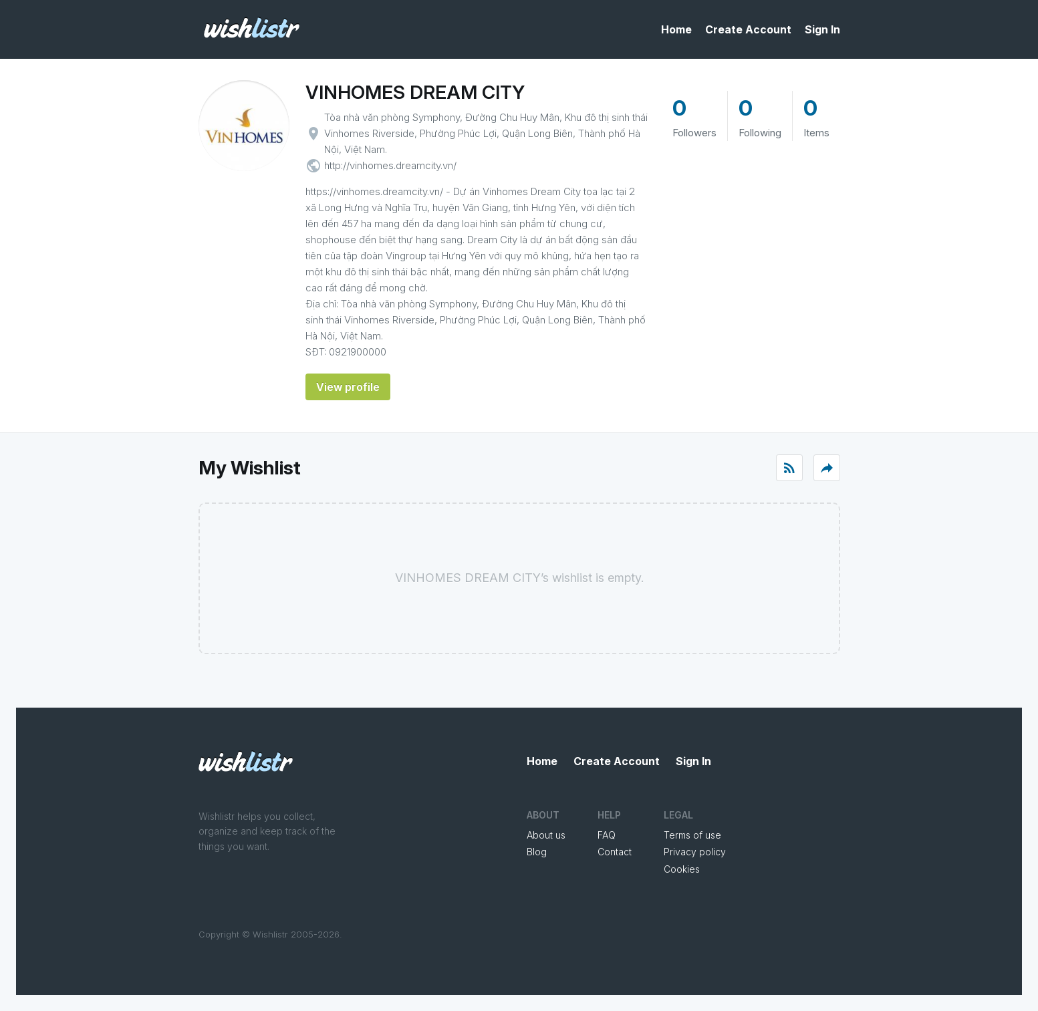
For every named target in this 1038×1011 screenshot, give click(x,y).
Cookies (682, 869)
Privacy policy (695, 851)
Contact (615, 851)
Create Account (748, 29)
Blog (537, 851)
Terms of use (692, 835)
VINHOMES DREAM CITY (415, 92)
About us (546, 835)
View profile (348, 387)
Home (676, 29)
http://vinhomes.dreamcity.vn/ (390, 165)
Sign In (822, 29)
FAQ (607, 835)
